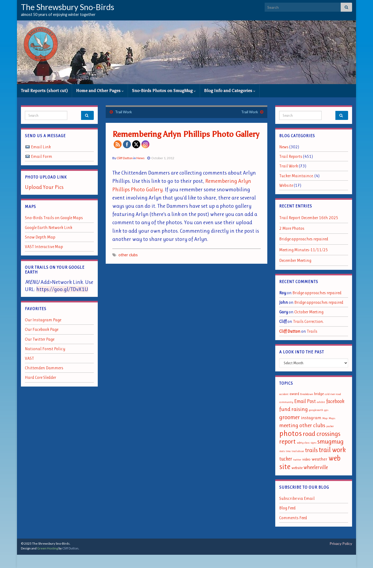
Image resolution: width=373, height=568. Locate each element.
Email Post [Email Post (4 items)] (305, 401)
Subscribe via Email (297, 498)
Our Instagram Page (43, 319)
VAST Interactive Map (44, 246)
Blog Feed (287, 507)
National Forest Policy (45, 348)
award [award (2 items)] (294, 394)
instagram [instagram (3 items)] (311, 417)
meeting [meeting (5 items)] (288, 425)
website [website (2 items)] (297, 468)
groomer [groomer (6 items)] (289, 417)
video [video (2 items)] (306, 459)
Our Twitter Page (39, 339)
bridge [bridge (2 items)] (319, 394)
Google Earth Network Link (48, 227)
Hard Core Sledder (40, 377)
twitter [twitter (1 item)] (297, 459)
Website (286, 185)
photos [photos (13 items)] (290, 433)
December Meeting (295, 260)
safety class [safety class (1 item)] (303, 442)
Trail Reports (290, 156)
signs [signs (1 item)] (313, 442)
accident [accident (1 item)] (283, 394)
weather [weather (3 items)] (319, 459)
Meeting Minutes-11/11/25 (303, 249)
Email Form (41, 156)
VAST (29, 358)
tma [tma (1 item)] (288, 451)
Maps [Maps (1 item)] (332, 418)
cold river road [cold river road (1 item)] (333, 394)
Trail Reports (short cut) (44, 90)
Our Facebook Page (41, 329)
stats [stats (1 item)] (282, 451)
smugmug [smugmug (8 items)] (330, 441)
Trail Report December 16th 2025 (308, 217)
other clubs (128, 255)
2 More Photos (291, 228)
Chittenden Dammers (44, 367)
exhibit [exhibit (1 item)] (321, 402)
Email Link (41, 146)
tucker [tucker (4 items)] (285, 459)
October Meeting (308, 311)
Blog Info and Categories (229, 90)
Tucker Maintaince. (296, 175)
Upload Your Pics (44, 187)
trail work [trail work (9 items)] (332, 450)
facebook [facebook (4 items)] (335, 401)
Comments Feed (293, 517)
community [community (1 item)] (286, 402)
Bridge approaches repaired (303, 238)
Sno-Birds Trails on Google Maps (54, 217)
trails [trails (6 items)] (311, 449)
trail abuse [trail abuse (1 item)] (298, 451)
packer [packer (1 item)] (330, 426)
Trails (312, 331)
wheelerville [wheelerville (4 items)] (316, 467)
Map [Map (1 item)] (325, 418)
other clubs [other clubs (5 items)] (312, 425)
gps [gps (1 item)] (326, 410)
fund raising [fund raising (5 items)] (293, 409)
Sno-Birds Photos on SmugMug (164, 90)
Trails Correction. (308, 321)
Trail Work (123, 112)
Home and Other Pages (100, 90)
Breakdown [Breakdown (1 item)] (306, 394)
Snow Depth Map (40, 237)
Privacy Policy (341, 543)
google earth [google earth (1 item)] (316, 410)
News (140, 158)
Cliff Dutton (125, 158)
